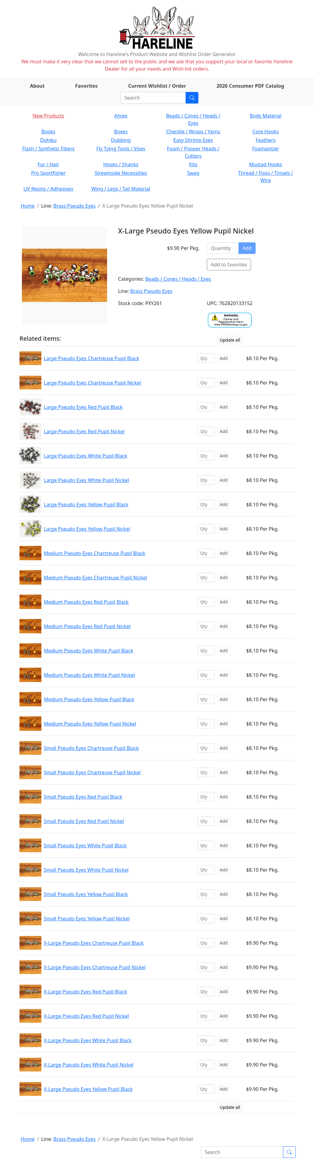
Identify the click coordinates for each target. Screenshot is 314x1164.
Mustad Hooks (265, 164)
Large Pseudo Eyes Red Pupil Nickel (84, 431)
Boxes (121, 131)
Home (28, 205)
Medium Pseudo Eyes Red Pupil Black (86, 602)
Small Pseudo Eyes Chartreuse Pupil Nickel (92, 772)
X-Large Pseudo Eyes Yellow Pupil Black (88, 1089)
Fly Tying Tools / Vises (120, 148)
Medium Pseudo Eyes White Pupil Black (88, 650)
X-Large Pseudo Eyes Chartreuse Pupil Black (94, 943)
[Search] (153, 98)
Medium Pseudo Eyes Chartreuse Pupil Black (94, 553)
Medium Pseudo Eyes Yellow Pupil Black (89, 699)
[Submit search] (192, 98)
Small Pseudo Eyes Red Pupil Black (83, 796)
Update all (230, 340)
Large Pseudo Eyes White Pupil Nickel (86, 480)
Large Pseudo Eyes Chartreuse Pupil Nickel (92, 382)
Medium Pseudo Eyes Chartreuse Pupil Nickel (95, 577)
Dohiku (48, 140)
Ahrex (120, 115)
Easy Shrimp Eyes (193, 140)
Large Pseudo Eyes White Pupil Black (85, 455)
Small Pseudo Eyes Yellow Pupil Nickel (87, 918)
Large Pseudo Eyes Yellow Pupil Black (86, 504)
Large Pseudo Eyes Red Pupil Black (83, 407)
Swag (193, 173)
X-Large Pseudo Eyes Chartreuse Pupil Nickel (94, 967)
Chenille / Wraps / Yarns (193, 131)
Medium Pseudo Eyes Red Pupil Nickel (87, 626)
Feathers (265, 140)
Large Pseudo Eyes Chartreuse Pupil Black (91, 358)
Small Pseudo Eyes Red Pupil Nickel (84, 821)
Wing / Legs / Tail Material (120, 188)
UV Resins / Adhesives (48, 188)
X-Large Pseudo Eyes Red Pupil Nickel (86, 1016)
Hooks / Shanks (120, 164)
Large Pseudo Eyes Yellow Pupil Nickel (87, 529)
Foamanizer (265, 148)
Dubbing (121, 140)
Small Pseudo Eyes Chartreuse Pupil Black (91, 748)
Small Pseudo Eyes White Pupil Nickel (86, 870)
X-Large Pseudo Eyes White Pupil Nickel (89, 1064)
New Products (48, 115)
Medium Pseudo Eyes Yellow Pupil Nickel (90, 723)
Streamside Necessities (121, 173)
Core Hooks (266, 131)
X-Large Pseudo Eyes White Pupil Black (88, 1040)
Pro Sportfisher (48, 173)
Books (48, 131)
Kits (193, 164)
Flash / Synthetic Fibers (48, 148)
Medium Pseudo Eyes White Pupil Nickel (89, 675)
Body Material (265, 115)
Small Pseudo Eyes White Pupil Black (85, 845)
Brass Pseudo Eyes (74, 205)
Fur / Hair (48, 164)
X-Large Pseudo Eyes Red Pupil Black (85, 991)
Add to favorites (229, 264)
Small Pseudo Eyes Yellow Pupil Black (86, 894)
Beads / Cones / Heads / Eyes (178, 279)
